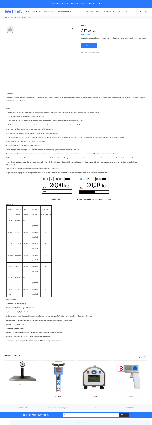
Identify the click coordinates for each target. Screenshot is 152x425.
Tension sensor (64, 11)
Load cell (78, 11)
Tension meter (49, 11)
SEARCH (124, 415)
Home (7, 17)
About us (37, 11)
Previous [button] (140, 355)
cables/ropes (26, 17)
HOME (28, 11)
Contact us (122, 11)
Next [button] (145, 355)
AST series (22, 385)
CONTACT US (89, 45)
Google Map (113, 422)
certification (109, 11)
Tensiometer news (93, 11)
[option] (10, 30)
